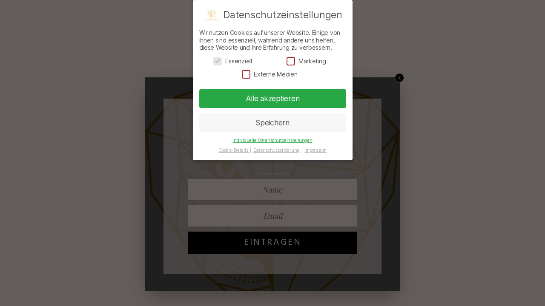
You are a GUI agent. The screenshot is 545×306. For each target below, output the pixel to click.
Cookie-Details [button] (233, 150)
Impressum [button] (315, 150)
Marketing (306, 61)
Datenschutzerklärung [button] (277, 150)
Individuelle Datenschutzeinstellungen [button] (272, 140)
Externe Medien (269, 74)
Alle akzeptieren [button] (273, 98)
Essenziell (232, 61)
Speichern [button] (272, 122)
